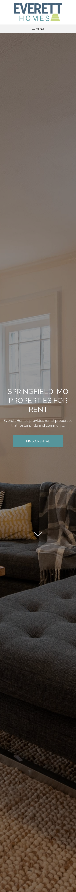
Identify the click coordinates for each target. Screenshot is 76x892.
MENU (38, 29)
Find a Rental (38, 441)
